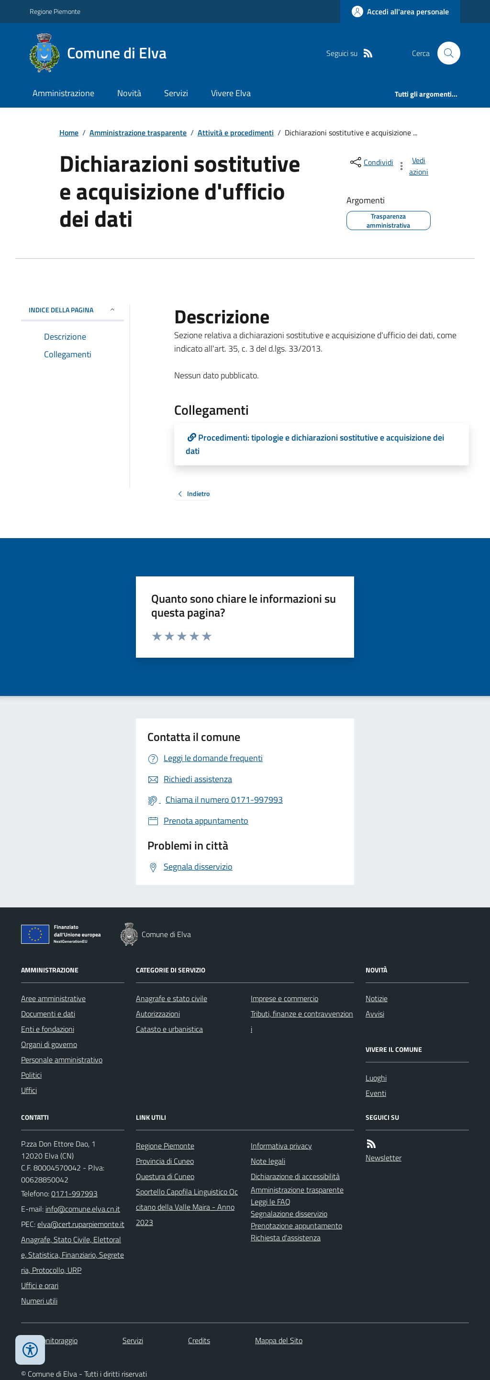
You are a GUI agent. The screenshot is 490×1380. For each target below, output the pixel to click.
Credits (199, 1340)
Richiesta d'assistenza (286, 1237)
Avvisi (375, 1013)
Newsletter (383, 1157)
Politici (31, 1075)
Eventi (376, 1093)
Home (68, 132)
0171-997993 (74, 1193)
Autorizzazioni (158, 1013)
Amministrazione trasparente (138, 132)
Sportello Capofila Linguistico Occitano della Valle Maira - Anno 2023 (187, 1207)
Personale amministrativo (61, 1059)
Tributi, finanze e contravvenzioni (302, 1021)
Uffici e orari (39, 1285)
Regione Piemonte (55, 11)
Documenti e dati (48, 1013)
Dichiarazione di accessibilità (295, 1176)
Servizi (176, 93)
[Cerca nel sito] (445, 53)
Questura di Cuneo (165, 1176)
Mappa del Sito (278, 1340)
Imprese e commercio (284, 998)
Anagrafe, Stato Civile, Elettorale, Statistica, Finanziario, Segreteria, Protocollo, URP (72, 1255)
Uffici (29, 1090)
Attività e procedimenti (236, 132)
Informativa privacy (281, 1145)
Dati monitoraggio (49, 1340)
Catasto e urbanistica (169, 1029)
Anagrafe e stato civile (171, 998)
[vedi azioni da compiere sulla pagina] (413, 166)
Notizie (377, 998)
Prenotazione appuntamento (296, 1225)
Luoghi (376, 1077)
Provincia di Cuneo (165, 1161)
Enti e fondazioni (47, 1029)
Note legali (268, 1161)
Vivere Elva (231, 93)
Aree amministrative (53, 998)
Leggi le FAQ (270, 1201)
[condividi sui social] (370, 162)
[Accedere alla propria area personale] (400, 11)
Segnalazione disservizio (289, 1213)
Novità (129, 93)
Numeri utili (39, 1300)
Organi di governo (49, 1044)
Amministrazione (63, 93)
